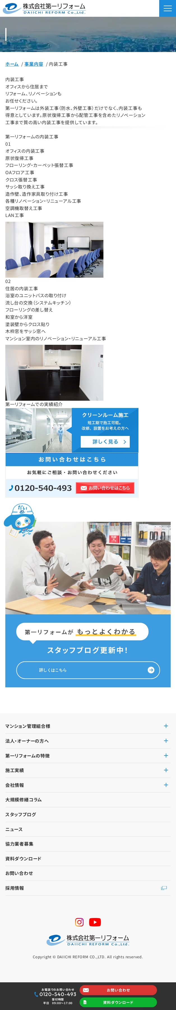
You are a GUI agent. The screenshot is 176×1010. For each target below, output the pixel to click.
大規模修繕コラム (23, 799)
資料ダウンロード (118, 1002)
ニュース (14, 829)
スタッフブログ (20, 814)
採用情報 (14, 887)
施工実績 (14, 770)
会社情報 (14, 785)
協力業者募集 (19, 843)
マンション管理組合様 (27, 726)
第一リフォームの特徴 (27, 755)
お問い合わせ (118, 990)
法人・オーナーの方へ (27, 740)
